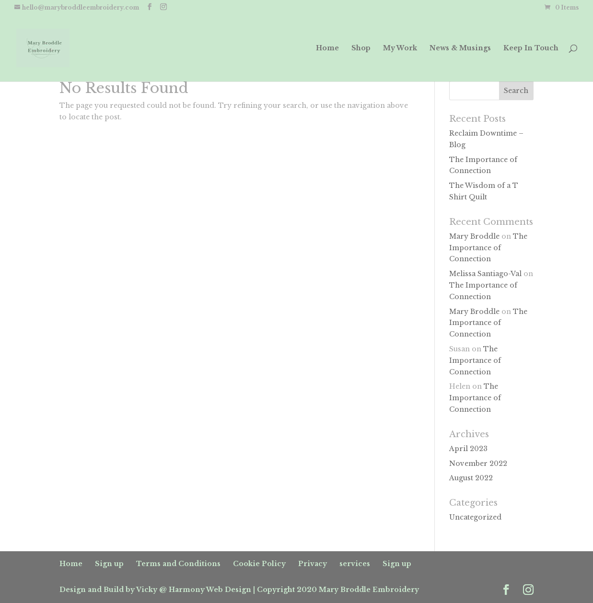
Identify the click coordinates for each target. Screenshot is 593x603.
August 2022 (471, 478)
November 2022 (478, 463)
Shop (361, 48)
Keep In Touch (530, 48)
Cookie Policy (259, 563)
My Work (400, 48)
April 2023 (468, 448)
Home (327, 48)
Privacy (312, 563)
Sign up (109, 563)
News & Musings (460, 48)
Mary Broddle (474, 236)
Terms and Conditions (178, 563)
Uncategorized (475, 517)
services (354, 563)
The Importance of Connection (488, 248)
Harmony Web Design (210, 589)
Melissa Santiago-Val (485, 273)
